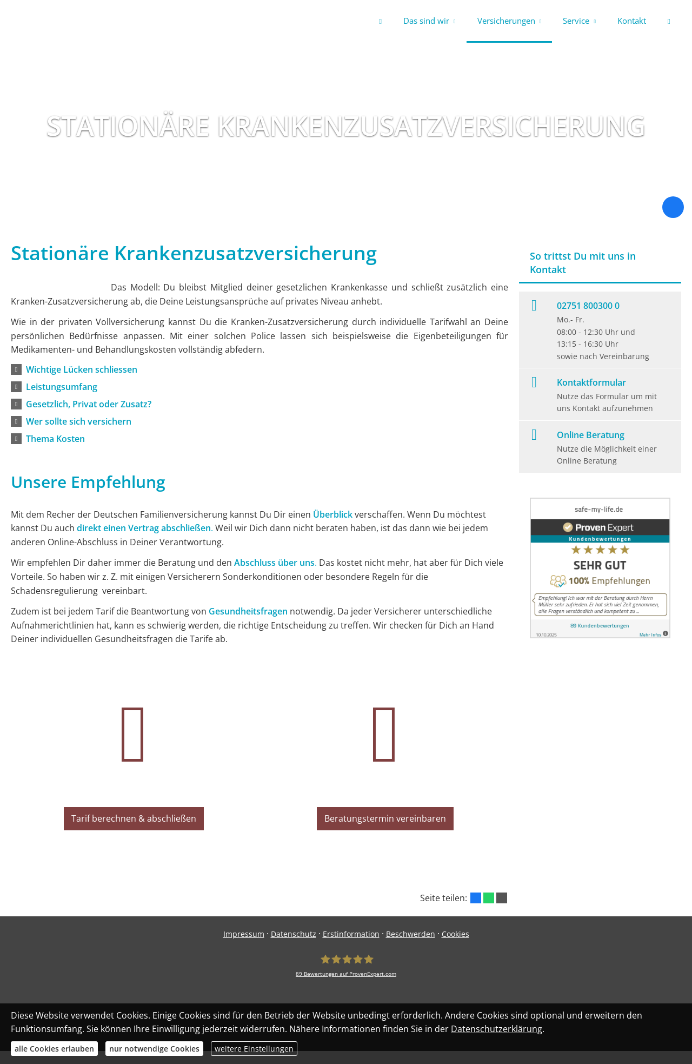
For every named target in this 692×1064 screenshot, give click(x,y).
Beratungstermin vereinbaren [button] (385, 835)
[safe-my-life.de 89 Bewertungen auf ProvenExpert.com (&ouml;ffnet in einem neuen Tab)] (346, 978)
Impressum (243, 946)
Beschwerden (410, 946)
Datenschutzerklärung (496, 1029)
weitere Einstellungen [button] (254, 1048)
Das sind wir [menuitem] (426, 20)
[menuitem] (380, 21)
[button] (81, 372)
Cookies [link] (455, 946)
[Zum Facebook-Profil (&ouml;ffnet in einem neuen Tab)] (673, 209)
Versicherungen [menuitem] (506, 20)
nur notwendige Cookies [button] (154, 1048)
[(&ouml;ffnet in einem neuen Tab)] (600, 637)
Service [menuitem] (576, 20)
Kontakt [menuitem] (631, 20)
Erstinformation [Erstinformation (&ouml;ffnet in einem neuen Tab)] (351, 946)
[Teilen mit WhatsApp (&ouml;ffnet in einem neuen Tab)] (488, 911)
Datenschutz (293, 946)
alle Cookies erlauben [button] (54, 1048)
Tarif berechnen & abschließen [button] (134, 835)
